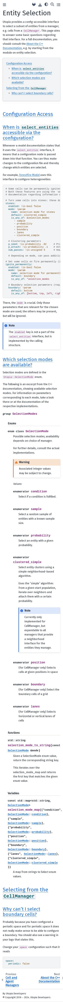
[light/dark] (46, 4)
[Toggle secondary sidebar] (58, 4)
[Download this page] (40, 4)
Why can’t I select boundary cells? (32, 93)
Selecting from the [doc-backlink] (25, 892)
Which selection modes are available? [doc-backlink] (28, 362)
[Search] (52, 4)
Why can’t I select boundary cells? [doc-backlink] (21, 911)
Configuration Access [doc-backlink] (28, 114)
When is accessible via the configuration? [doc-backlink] (31, 132)
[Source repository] (34, 4)
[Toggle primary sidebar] (4, 4)
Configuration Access (19, 63)
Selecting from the (26, 88)
